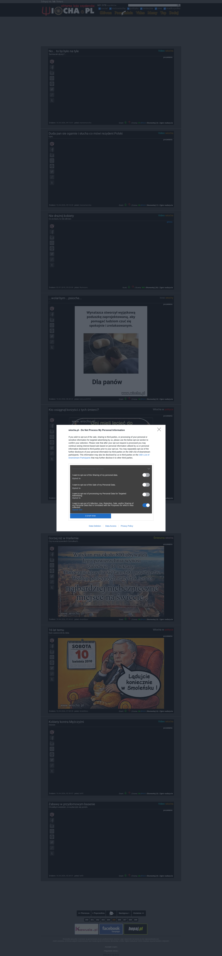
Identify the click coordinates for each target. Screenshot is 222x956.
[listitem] (111, 468)
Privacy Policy (127, 526)
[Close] (160, 430)
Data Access (110, 526)
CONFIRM (90, 516)
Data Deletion (95, 526)
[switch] (146, 475)
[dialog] (111, 478)
